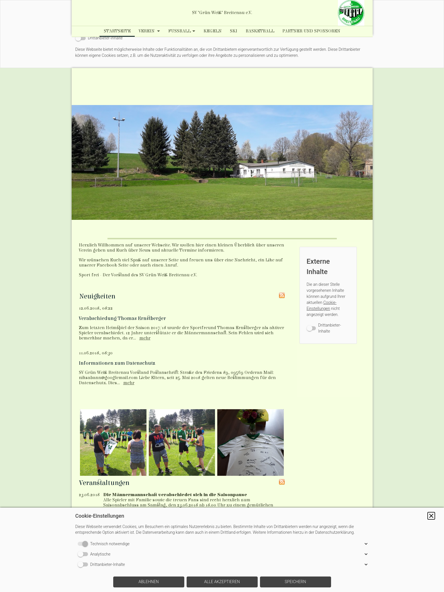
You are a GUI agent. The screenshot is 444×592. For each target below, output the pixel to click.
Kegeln (213, 31)
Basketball (260, 31)
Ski (233, 31)
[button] (431, 515)
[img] (351, 13)
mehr (144, 338)
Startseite (117, 31)
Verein (147, 31)
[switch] (99, 38)
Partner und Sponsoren (311, 31)
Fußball (179, 31)
